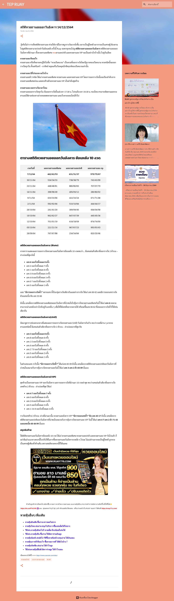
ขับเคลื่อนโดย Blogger (87, 597)
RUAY (49, 559)
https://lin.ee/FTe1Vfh (28, 508)
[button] (21, 36)
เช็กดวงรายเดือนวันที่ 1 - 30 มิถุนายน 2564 (140, 185)
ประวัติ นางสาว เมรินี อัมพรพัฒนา (137, 144)
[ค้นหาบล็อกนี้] (159, 4)
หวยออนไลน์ (25, 559)
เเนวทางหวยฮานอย (38, 559)
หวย (54, 52)
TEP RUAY (15, 4)
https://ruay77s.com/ (109, 508)
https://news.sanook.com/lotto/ (46, 555)
